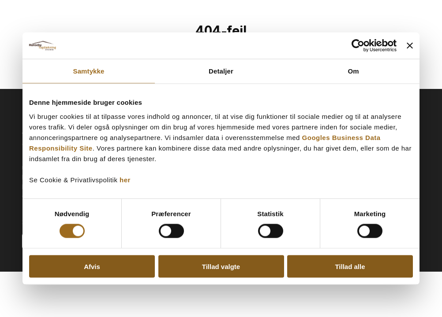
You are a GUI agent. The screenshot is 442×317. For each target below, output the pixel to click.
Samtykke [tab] (89, 71)
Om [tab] (353, 71)
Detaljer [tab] (221, 71)
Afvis (92, 266)
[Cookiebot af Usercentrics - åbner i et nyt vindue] (358, 45)
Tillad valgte (221, 266)
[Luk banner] (410, 46)
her (125, 179)
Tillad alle (350, 266)
